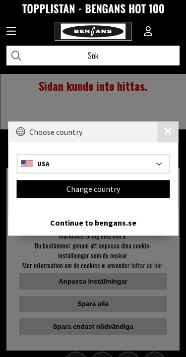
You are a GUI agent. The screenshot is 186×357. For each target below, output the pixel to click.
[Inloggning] (148, 32)
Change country (93, 189)
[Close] (167, 131)
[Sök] (93, 55)
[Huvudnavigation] (11, 32)
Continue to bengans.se (93, 223)
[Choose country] (93, 164)
